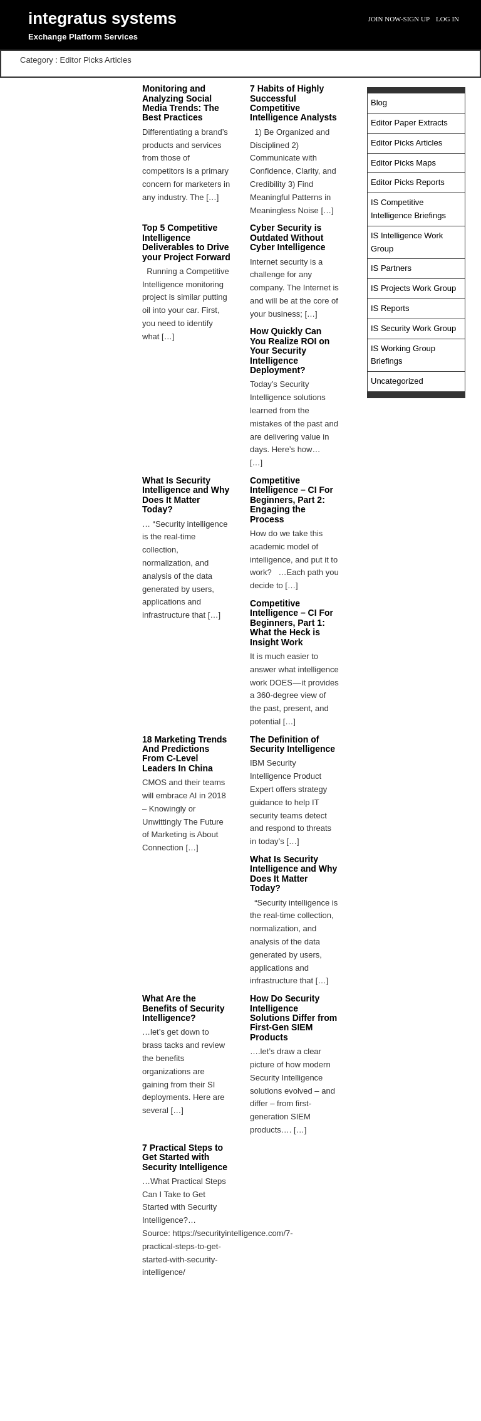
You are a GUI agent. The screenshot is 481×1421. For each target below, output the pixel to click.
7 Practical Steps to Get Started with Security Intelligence (184, 1157)
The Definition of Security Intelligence (292, 744)
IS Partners (391, 268)
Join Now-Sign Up (399, 19)
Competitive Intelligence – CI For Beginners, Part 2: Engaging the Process (291, 499)
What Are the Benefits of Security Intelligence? (183, 1008)
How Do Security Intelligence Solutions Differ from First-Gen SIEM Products (293, 1017)
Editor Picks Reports (408, 182)
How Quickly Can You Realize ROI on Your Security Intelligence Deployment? (289, 350)
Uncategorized (397, 381)
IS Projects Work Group (413, 288)
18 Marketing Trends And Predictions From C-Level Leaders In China (184, 753)
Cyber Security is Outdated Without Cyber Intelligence (288, 237)
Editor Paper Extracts (409, 122)
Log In (447, 19)
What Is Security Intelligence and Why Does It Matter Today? (185, 494)
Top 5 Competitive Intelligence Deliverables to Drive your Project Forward (186, 242)
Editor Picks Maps (403, 162)
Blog (379, 102)
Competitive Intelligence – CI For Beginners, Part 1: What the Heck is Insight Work (291, 622)
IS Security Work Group (413, 328)
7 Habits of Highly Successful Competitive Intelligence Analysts (293, 102)
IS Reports (390, 308)
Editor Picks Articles (406, 142)
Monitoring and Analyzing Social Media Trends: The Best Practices (180, 102)
